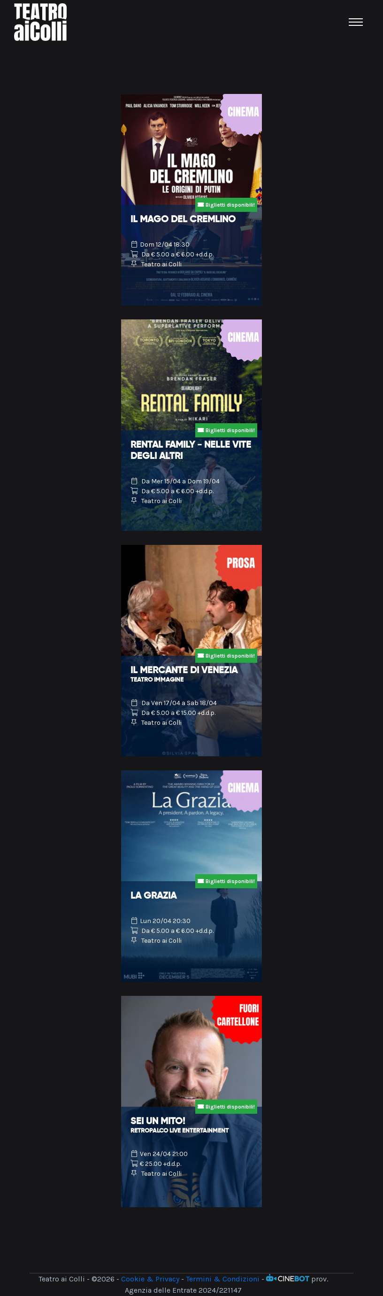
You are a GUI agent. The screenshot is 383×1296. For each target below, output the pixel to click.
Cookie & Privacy (150, 1278)
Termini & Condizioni (223, 1278)
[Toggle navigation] (356, 22)
